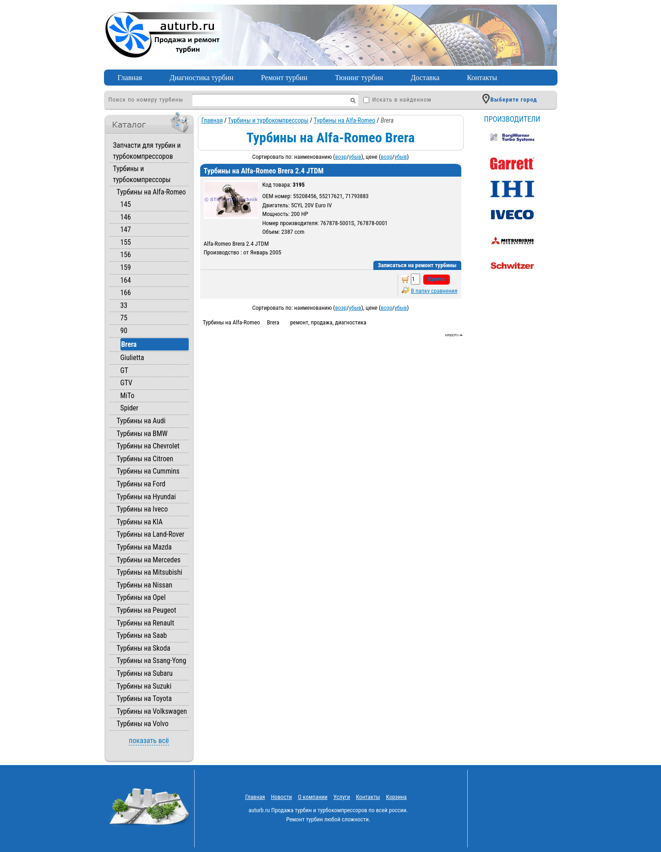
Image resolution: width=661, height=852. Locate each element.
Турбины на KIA (140, 522)
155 (125, 242)
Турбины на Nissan (145, 585)
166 (125, 292)
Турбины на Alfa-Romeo (151, 192)
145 (125, 204)
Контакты (482, 77)
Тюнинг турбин (359, 77)
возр (340, 156)
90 (124, 330)
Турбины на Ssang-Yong (151, 660)
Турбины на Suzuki (144, 686)
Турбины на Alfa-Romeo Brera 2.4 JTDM (264, 171)
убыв (355, 156)
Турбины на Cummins (148, 471)
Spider (129, 408)
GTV (126, 382)
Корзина (396, 796)
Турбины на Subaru (145, 673)
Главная (130, 77)
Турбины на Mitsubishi (149, 572)
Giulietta (132, 357)
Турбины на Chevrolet (148, 446)
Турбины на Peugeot (146, 610)
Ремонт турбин (284, 77)
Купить (436, 278)
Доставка (424, 77)
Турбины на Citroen (145, 458)
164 (125, 280)
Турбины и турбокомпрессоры (268, 120)
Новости (281, 796)
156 (125, 254)
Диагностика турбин (201, 77)
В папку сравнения (434, 290)
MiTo (127, 395)
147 (125, 229)
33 (124, 305)
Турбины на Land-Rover (151, 534)
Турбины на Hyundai (146, 496)
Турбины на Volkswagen (152, 711)
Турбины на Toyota (144, 698)
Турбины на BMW (142, 433)
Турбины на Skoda (143, 648)
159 (125, 267)
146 (125, 217)
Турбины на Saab (142, 635)
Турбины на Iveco (142, 509)
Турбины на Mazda (144, 547)
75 (124, 317)
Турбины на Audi (141, 420)
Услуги (341, 796)
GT (124, 370)
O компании (313, 796)
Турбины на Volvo (143, 723)
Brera (129, 344)
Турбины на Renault (146, 623)
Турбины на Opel (141, 597)
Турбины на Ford (141, 484)
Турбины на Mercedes (149, 559)
